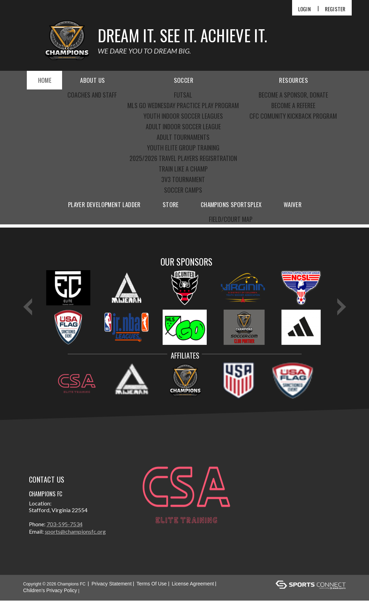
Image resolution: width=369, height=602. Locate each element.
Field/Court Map (231, 219)
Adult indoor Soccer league (183, 126)
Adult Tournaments (183, 137)
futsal (183, 94)
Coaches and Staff (92, 94)
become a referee (293, 105)
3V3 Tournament (183, 179)
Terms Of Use (152, 585)
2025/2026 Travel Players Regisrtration (183, 158)
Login (304, 9)
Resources (293, 80)
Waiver (293, 204)
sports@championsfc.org (75, 532)
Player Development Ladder (104, 204)
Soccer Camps (183, 189)
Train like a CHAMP (183, 168)
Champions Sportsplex (231, 204)
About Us (92, 80)
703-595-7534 (65, 525)
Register (335, 9)
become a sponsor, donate (293, 94)
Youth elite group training (183, 147)
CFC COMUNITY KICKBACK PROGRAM (293, 115)
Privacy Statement (111, 585)
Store (171, 204)
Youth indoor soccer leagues (183, 115)
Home (45, 80)
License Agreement (193, 585)
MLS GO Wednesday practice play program (183, 105)
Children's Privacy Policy (50, 592)
